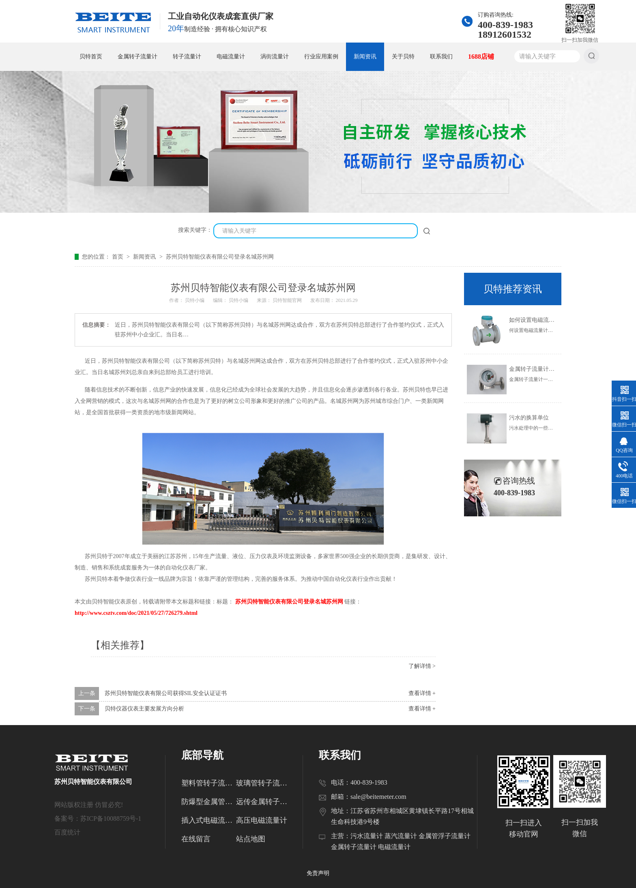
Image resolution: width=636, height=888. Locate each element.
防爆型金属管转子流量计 (208, 802)
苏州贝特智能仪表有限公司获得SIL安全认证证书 (166, 693)
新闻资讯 (365, 56)
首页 (118, 257)
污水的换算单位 (529, 418)
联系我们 (441, 56)
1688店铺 (481, 56)
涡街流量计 (274, 56)
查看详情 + (422, 693)
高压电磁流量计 (261, 820)
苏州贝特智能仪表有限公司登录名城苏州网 (220, 257)
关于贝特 (403, 56)
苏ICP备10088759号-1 (110, 818)
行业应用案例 (321, 56)
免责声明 (318, 873)
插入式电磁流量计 (208, 820)
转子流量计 (187, 56)
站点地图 (250, 839)
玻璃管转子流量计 (263, 783)
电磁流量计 (231, 56)
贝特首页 (91, 56)
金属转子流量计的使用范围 (543, 369)
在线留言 (196, 839)
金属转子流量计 (137, 56)
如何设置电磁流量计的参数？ (546, 320)
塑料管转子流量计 (208, 783)
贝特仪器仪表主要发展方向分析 (144, 709)
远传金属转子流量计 (263, 802)
